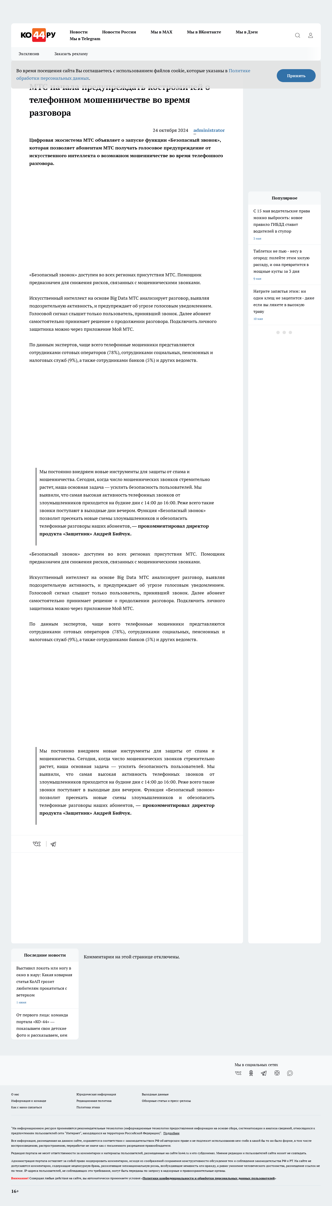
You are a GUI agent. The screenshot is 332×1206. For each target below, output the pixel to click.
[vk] (37, 844)
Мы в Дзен (247, 31)
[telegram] (55, 844)
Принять (296, 75)
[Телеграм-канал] (264, 1073)
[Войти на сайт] (310, 35)
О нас (15, 1094)
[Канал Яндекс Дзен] (277, 1073)
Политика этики (88, 1107)
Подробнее (171, 1133)
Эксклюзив (29, 53)
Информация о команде (28, 1101)
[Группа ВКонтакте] (238, 1073)
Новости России (119, 31)
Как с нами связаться (26, 1107)
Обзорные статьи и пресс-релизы (166, 1101)
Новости (79, 31)
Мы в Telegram (85, 38)
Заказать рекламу (71, 53)
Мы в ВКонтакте (204, 31)
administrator (209, 130)
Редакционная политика (94, 1101)
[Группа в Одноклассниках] (251, 1073)
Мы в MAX (161, 31)
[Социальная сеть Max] (289, 1073)
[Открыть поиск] (297, 35)
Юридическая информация (96, 1094)
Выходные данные (155, 1094)
